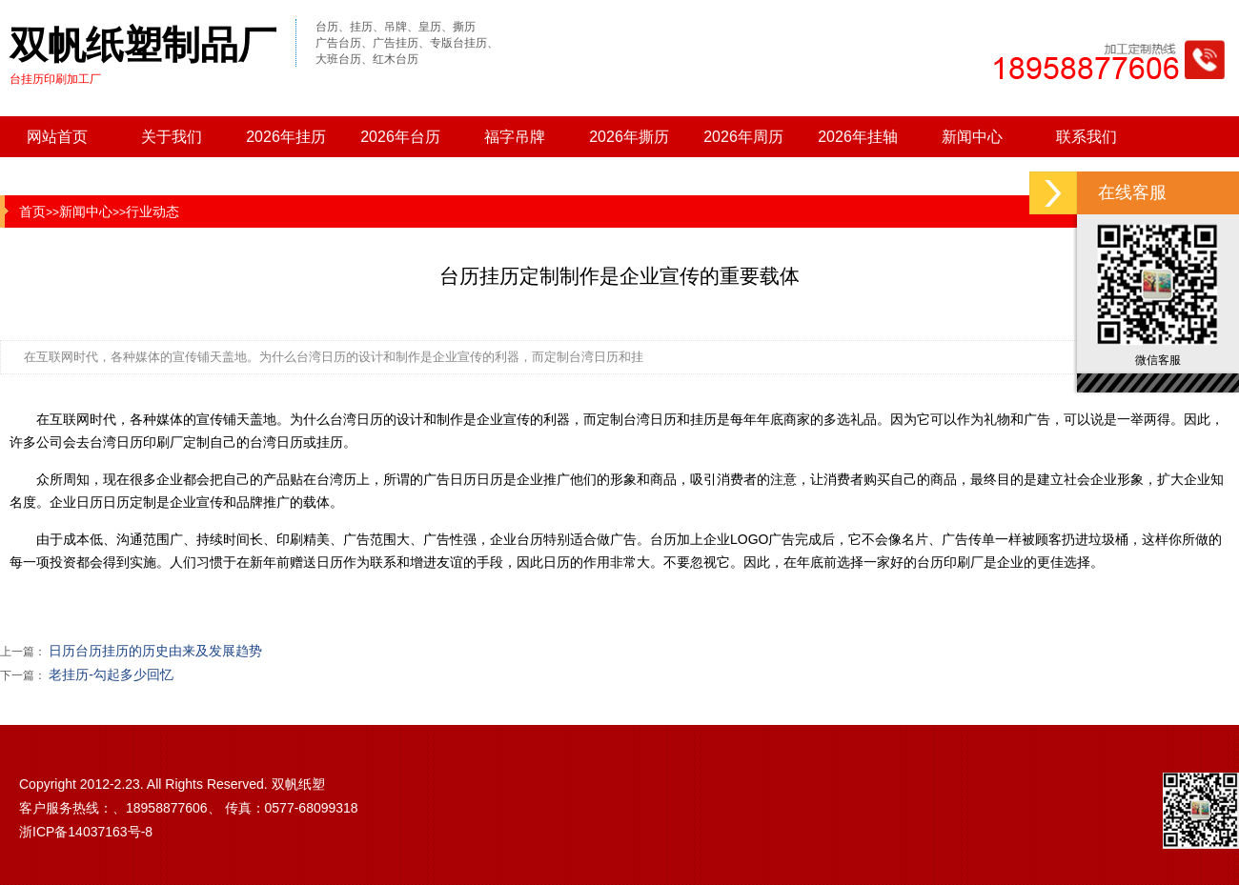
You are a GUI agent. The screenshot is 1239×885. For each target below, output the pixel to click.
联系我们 (1086, 137)
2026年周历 (743, 137)
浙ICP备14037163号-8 (85, 831)
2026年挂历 (286, 137)
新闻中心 (972, 137)
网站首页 (57, 137)
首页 (32, 211)
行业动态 (152, 211)
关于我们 (171, 137)
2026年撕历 (629, 137)
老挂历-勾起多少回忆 (111, 674)
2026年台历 (400, 137)
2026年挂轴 (858, 137)
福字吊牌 (514, 137)
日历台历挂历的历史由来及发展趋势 (155, 650)
